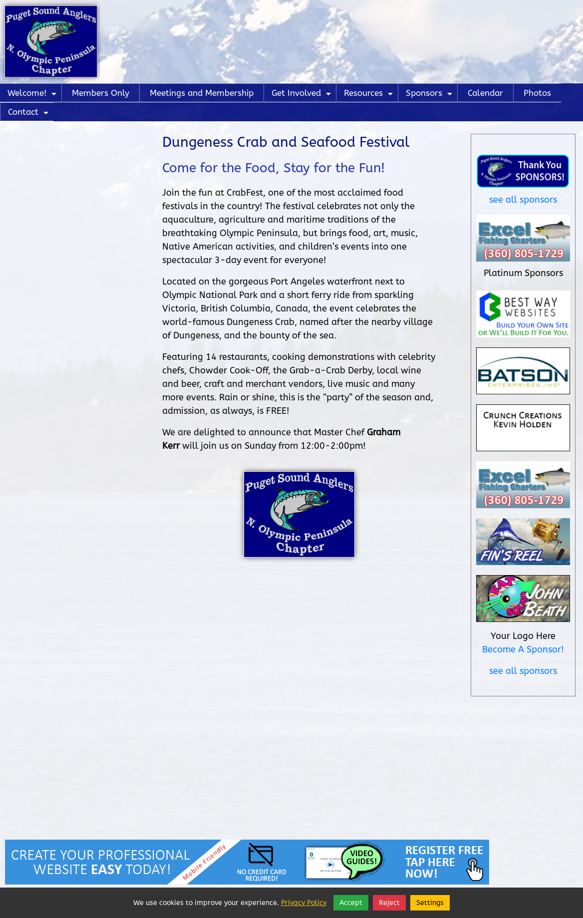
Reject (389, 903)
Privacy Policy (303, 903)
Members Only (100, 93)
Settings (430, 903)
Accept (350, 903)
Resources (369, 95)
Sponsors (430, 95)
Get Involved (302, 95)
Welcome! (33, 95)
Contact (29, 114)
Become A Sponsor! (523, 649)
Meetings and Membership (202, 93)
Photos (537, 93)
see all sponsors (523, 199)
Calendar (485, 93)
